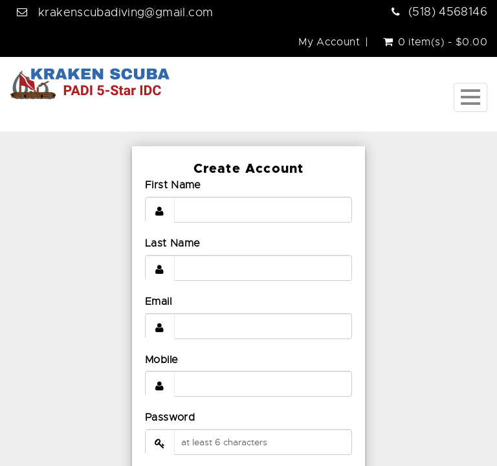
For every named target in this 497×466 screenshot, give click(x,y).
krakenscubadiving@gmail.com (125, 12)
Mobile (161, 359)
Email (158, 301)
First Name (173, 185)
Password (170, 417)
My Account (329, 42)
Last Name (172, 243)
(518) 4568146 (447, 12)
